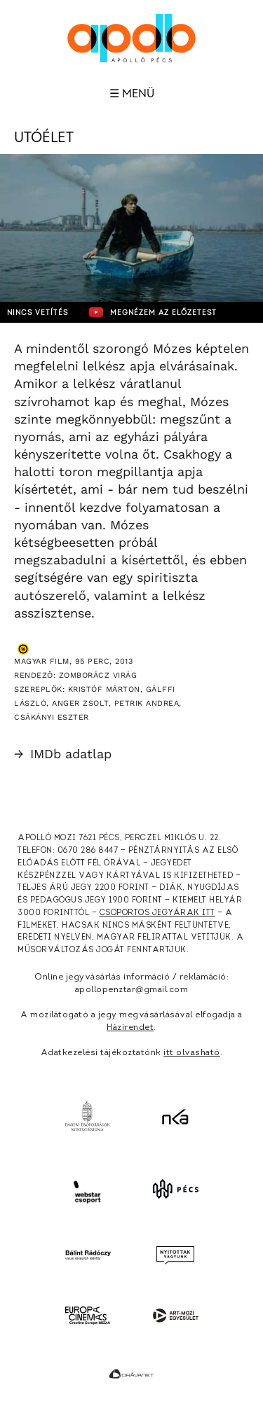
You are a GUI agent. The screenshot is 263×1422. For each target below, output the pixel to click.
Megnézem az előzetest (153, 312)
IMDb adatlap (63, 753)
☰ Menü (131, 94)
